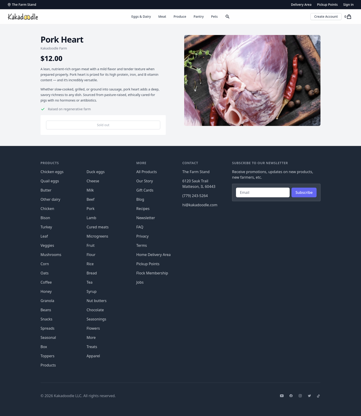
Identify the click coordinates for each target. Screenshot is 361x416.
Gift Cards (144, 190)
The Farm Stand (21, 4)
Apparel (93, 355)
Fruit (91, 245)
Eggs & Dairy (141, 16)
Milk (90, 190)
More (91, 337)
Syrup (91, 291)
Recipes (142, 208)
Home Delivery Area (153, 254)
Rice (90, 263)
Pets (214, 16)
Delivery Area (301, 4)
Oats (45, 273)
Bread (92, 273)
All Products (146, 171)
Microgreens (97, 236)
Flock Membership (152, 273)
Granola (47, 300)
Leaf (44, 236)
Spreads (47, 328)
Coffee (46, 282)
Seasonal (48, 337)
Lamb (91, 217)
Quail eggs (50, 180)
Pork (91, 208)
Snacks (46, 319)
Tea (90, 282)
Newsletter (145, 217)
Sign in (348, 4)
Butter (46, 190)
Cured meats (98, 227)
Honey (46, 291)
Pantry (199, 16)
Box (44, 346)
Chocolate (95, 309)
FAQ (139, 227)
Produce (180, 16)
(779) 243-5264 (195, 195)
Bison (45, 217)
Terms (141, 245)
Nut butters (97, 300)
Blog (140, 199)
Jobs (140, 282)
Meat (162, 16)
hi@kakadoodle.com (199, 204)
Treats (92, 346)
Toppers (47, 355)
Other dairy (50, 199)
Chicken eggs (52, 171)
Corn (45, 263)
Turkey (46, 227)
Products (48, 365)
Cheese (93, 180)
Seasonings (96, 319)
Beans (46, 309)
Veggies (47, 245)
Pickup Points (327, 4)
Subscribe (304, 192)
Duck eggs (96, 171)
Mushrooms (51, 254)
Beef (90, 199)
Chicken (47, 208)
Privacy (142, 236)
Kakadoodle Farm (54, 48)
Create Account (326, 16)
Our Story (144, 180)
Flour (91, 254)
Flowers (93, 328)
